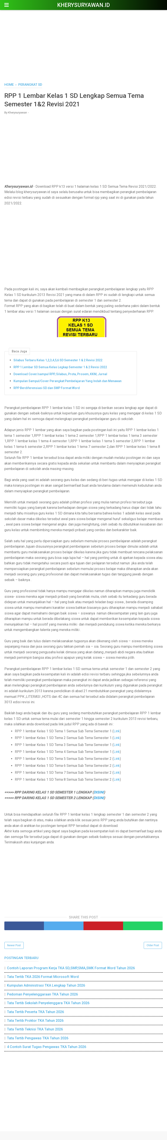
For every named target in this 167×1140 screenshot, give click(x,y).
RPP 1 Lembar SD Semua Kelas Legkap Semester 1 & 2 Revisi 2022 (60, 367)
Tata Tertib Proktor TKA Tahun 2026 (35, 1020)
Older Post (153, 945)
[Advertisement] (83, 45)
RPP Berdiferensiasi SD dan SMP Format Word (46, 388)
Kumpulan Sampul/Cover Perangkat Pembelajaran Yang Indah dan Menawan (67, 381)
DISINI (99, 792)
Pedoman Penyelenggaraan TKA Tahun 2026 (42, 994)
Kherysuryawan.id (83, 5)
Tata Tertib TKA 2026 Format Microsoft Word (43, 977)
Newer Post (14, 945)
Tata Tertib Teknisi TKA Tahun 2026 (35, 1029)
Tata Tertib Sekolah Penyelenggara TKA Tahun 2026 (48, 1003)
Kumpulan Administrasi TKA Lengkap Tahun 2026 (46, 985)
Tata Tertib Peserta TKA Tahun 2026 (35, 1012)
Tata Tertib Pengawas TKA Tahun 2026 (37, 1038)
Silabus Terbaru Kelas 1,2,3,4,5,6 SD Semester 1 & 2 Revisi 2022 (57, 360)
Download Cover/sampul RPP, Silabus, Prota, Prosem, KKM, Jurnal (60, 374)
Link (117, 731)
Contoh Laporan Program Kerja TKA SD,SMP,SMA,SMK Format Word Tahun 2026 (71, 968)
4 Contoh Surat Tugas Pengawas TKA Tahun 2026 (46, 1047)
